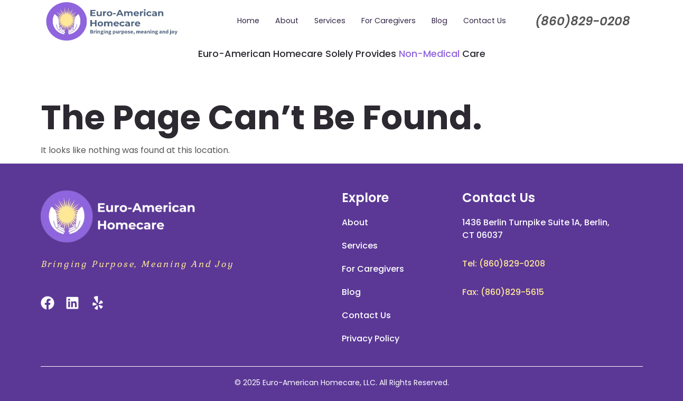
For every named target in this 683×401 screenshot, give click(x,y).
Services (331, 21)
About (289, 21)
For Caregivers (388, 21)
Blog (438, 21)
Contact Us (483, 21)
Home (251, 21)
